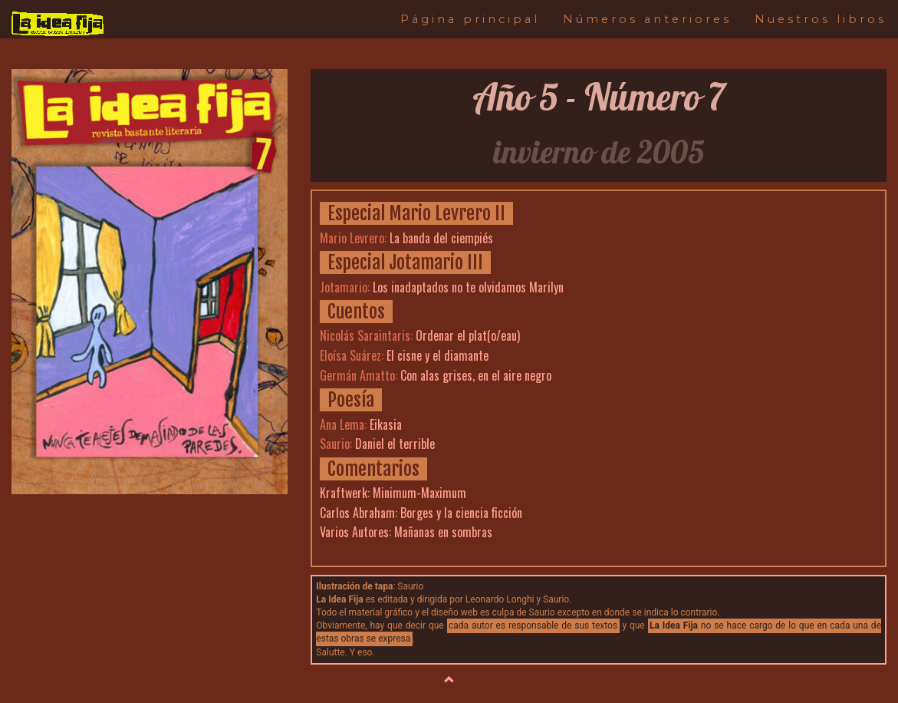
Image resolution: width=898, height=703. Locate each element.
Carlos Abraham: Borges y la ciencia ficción (421, 512)
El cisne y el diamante (437, 355)
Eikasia (386, 424)
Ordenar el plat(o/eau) (468, 335)
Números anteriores (647, 19)
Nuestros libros (820, 19)
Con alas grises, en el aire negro (475, 375)
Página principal (470, 19)
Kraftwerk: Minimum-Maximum (393, 493)
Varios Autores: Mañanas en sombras (406, 532)
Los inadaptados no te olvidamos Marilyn (468, 287)
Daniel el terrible (395, 443)
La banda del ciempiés (441, 238)
